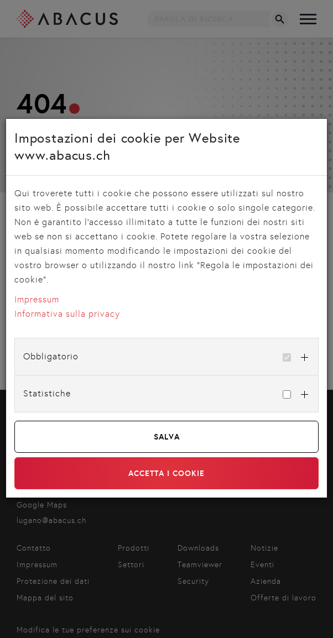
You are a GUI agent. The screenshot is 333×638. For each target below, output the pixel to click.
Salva (167, 437)
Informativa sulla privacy (67, 313)
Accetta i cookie (166, 473)
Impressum (36, 299)
